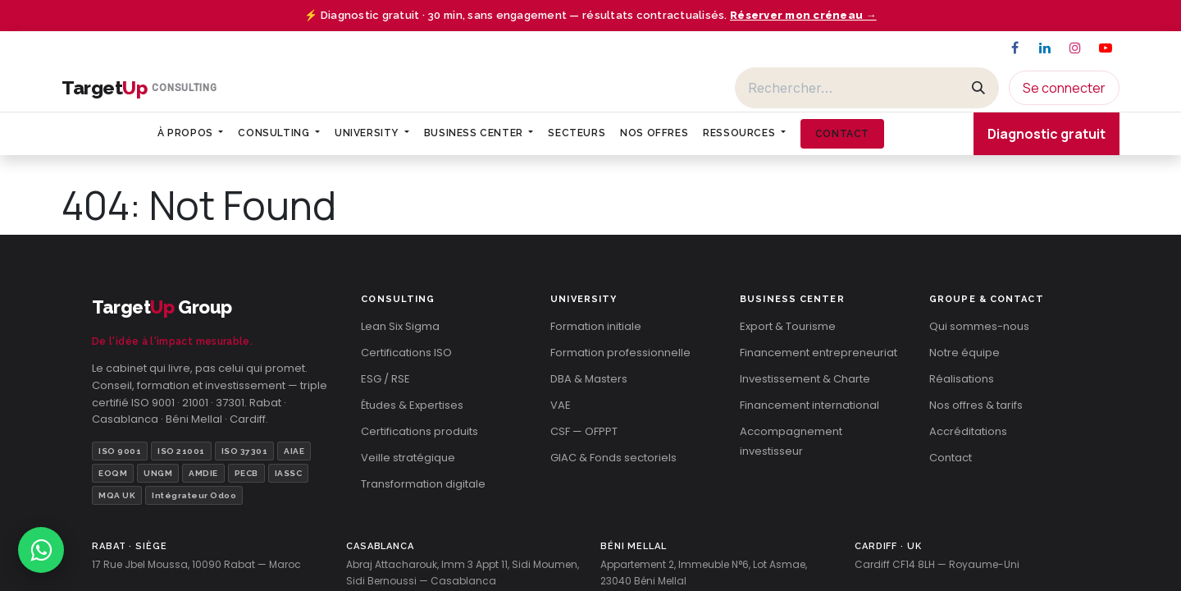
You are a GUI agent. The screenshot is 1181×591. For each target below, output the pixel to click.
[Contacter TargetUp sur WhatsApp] (41, 550)
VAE (560, 405)
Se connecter (1064, 88)
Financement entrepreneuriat (818, 352)
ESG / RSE (385, 379)
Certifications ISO (406, 352)
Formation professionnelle (620, 352)
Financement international (809, 405)
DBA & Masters (588, 379)
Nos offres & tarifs (976, 405)
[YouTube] (1105, 47)
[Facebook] (1014, 47)
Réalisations (961, 379)
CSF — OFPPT (584, 431)
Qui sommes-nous (979, 326)
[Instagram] (1075, 47)
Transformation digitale (423, 484)
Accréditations (968, 431)
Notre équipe (964, 352)
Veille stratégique (408, 457)
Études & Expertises (412, 405)
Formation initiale (595, 326)
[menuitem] (190, 133)
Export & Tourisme (788, 326)
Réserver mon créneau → (803, 15)
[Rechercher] (847, 87)
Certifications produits (419, 431)
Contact (950, 457)
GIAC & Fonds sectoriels (613, 457)
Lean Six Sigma (400, 326)
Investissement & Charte (805, 379)
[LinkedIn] (1045, 47)
